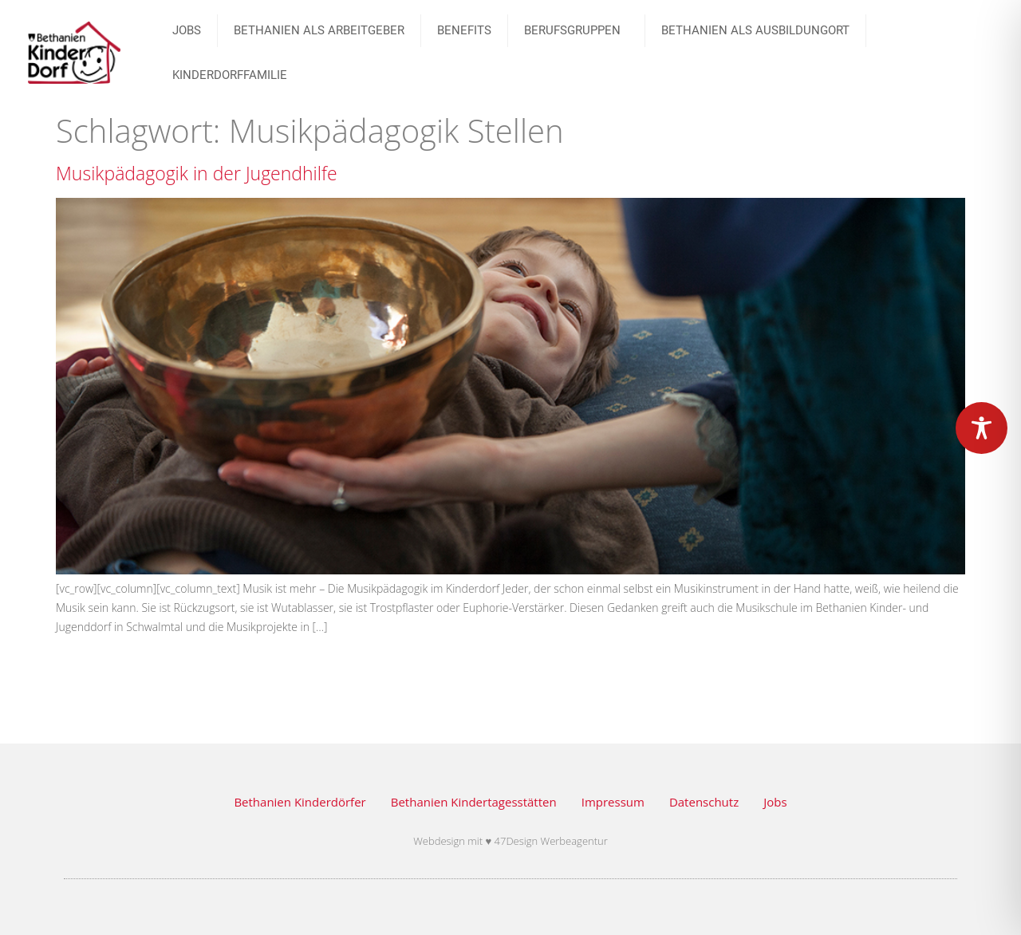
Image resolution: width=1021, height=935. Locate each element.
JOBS (186, 30)
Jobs (774, 802)
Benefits (464, 30)
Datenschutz (704, 802)
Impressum (613, 802)
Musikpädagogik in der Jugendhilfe (196, 173)
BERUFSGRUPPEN (576, 30)
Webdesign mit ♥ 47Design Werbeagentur (510, 841)
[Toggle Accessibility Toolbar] (981, 428)
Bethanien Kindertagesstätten (474, 802)
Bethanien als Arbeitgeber (319, 30)
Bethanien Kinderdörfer (299, 802)
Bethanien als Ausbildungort (755, 30)
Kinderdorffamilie (229, 75)
